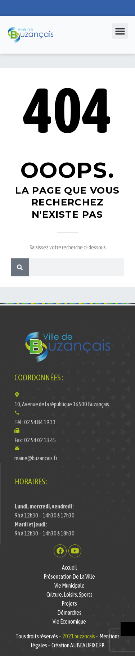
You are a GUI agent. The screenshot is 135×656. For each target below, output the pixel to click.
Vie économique (69, 621)
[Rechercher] (20, 267)
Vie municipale (69, 585)
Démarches (69, 612)
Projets (69, 603)
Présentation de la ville (69, 576)
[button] (120, 31)
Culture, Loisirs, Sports (69, 594)
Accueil (69, 567)
